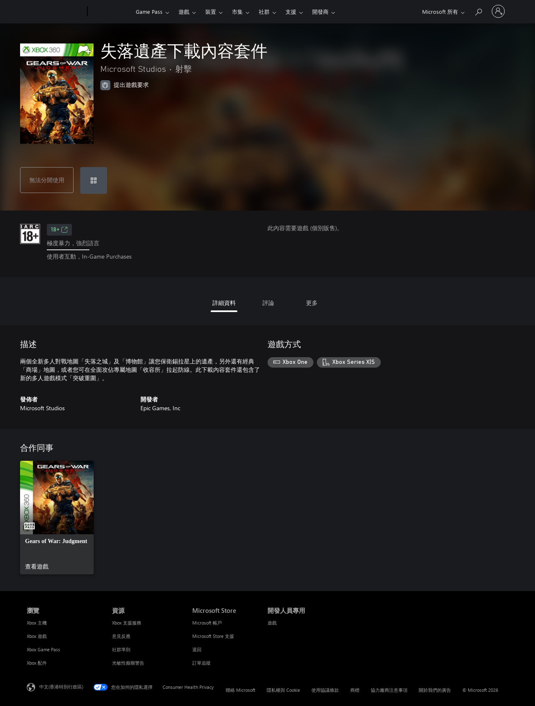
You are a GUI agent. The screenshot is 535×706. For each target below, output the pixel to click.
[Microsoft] (55, 11)
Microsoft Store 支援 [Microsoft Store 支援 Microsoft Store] (213, 636)
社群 (264, 11)
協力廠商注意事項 (389, 690)
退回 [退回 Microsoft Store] (196, 649)
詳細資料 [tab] (224, 303)
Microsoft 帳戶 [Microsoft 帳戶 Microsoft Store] (207, 622)
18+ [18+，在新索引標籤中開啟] (59, 229)
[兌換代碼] (93, 180)
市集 (237, 11)
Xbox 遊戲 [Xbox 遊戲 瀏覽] (37, 636)
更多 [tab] (312, 303)
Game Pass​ (149, 11)
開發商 (320, 11)
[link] (57, 517)
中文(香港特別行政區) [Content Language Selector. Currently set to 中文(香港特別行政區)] (61, 686)
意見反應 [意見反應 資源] (121, 636)
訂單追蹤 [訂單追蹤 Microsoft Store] (201, 662)
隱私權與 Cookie (283, 690)
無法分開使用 (46, 180)
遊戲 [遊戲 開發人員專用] (272, 622)
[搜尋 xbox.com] (478, 10)
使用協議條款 (325, 690)
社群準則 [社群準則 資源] (121, 649)
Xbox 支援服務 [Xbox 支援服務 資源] (126, 622)
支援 (290, 11)
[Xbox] (111, 11)
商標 (354, 690)
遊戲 (183, 11)
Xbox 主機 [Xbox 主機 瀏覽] (37, 622)
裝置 (210, 11)
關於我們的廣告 (435, 690)
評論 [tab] (268, 303)
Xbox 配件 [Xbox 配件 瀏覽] (37, 662)
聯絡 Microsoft (240, 690)
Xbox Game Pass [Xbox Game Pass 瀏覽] (43, 649)
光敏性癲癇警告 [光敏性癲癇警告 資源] (128, 662)
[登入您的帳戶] (498, 11)
